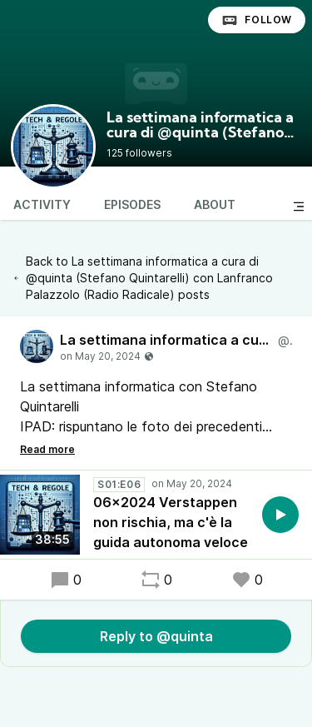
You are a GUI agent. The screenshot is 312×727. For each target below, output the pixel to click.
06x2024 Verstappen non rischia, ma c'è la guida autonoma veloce (170, 522)
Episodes (132, 204)
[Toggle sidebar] (298, 206)
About (214, 204)
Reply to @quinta (156, 636)
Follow (256, 20)
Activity (42, 204)
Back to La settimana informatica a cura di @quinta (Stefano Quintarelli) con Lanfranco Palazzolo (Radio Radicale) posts (143, 277)
